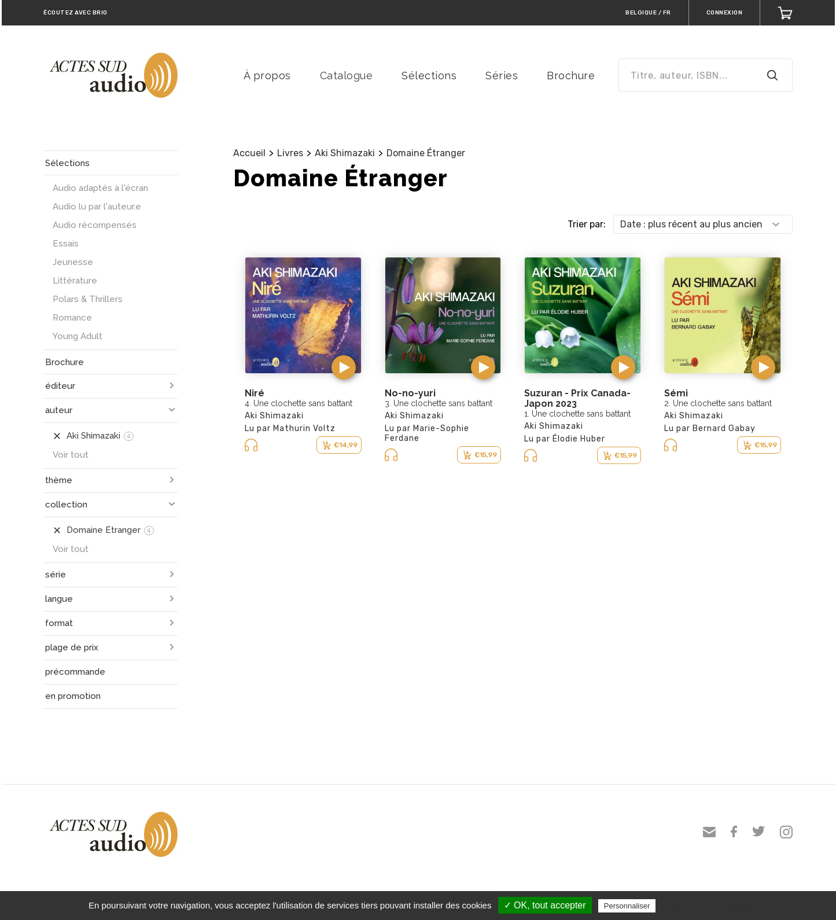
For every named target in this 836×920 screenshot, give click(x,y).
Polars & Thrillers (88, 299)
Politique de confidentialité (708, 905)
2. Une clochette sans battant (718, 403)
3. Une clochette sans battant (438, 403)
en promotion (73, 696)
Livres (290, 153)
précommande (75, 672)
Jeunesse (73, 262)
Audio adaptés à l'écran (100, 188)
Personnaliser (627, 905)
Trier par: (587, 224)
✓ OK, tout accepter (545, 905)
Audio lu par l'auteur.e (97, 206)
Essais (66, 243)
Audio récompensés (95, 225)
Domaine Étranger (425, 153)
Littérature (75, 280)
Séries (501, 75)
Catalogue (346, 75)
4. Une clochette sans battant (298, 403)
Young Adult (77, 336)
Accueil (249, 153)
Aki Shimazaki (345, 153)
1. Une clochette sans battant (577, 413)
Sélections (429, 75)
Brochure (571, 75)
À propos (267, 75)
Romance (72, 317)
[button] (344, 367)
